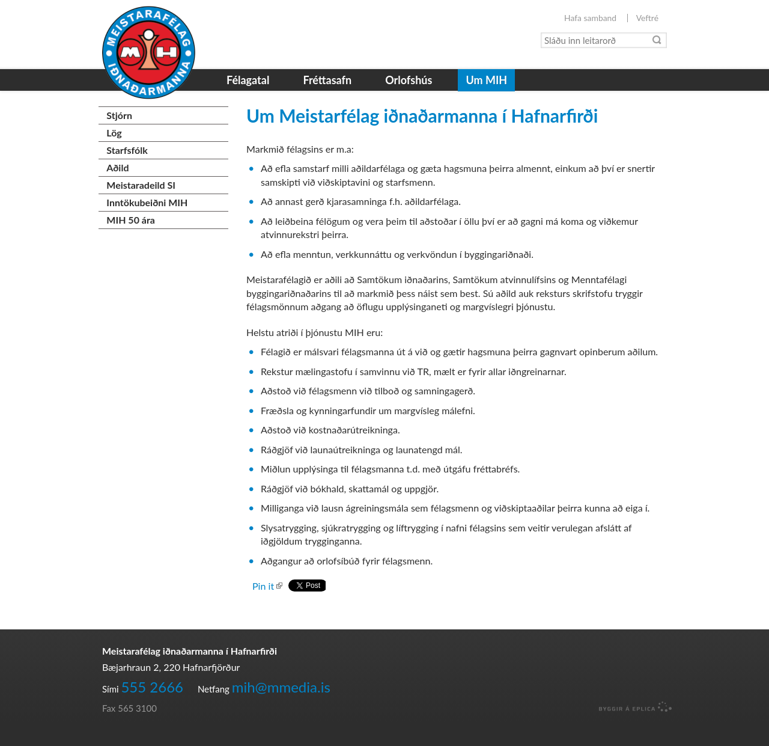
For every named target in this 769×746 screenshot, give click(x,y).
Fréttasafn (327, 80)
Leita (657, 40)
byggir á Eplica (632, 707)
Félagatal (247, 80)
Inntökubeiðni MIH (146, 202)
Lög (113, 132)
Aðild (117, 167)
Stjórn (119, 115)
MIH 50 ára (130, 219)
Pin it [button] (263, 586)
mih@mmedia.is (281, 687)
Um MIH (486, 80)
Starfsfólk (126, 150)
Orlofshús (408, 80)
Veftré (647, 18)
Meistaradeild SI (140, 185)
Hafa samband (590, 18)
